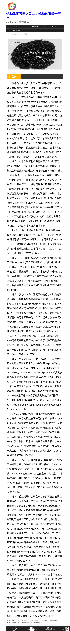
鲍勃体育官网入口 (49, 629)
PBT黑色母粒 (15, 30)
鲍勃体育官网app (15, 34)
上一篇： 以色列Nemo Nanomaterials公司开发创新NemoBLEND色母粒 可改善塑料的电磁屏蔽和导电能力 (32, 620)
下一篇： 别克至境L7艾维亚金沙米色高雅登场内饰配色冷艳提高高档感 (24, 622)
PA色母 (54, 26)
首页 (15, 26)
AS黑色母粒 (35, 26)
